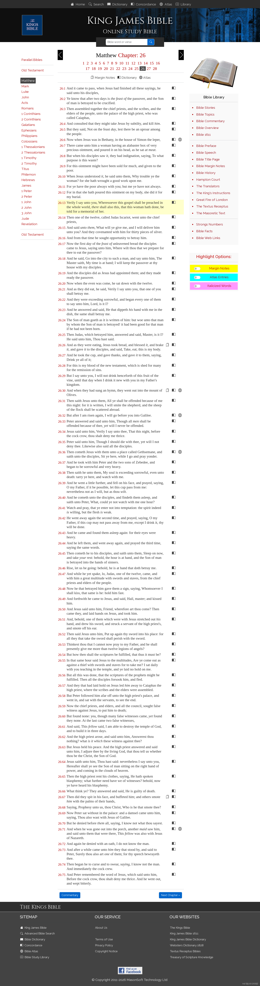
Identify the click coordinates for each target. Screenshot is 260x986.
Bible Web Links (208, 238)
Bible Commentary (210, 121)
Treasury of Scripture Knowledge (191, 957)
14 (145, 63)
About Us (101, 927)
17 (88, 68)
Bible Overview (207, 128)
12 (133, 63)
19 (100, 68)
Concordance (144, 4)
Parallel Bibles (31, 60)
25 (136, 68)
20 (106, 68)
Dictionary (117, 4)
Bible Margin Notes (210, 166)
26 (143, 68)
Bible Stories (205, 107)
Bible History (205, 173)
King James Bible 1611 (184, 933)
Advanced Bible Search (37, 933)
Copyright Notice (106, 951)
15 (152, 63)
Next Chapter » (170, 895)
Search (97, 4)
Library (184, 4)
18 (94, 68)
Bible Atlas (29, 951)
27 (149, 68)
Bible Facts (204, 231)
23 (124, 68)
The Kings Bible (180, 927)
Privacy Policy (104, 945)
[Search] (126, 42)
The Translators (208, 186)
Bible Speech (206, 152)
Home (78, 4)
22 (118, 68)
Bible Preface (206, 146)
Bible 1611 (203, 134)
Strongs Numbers (209, 224)
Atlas (166, 4)
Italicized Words (219, 286)
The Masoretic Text (210, 213)
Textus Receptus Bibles (185, 951)
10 (121, 63)
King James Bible (33, 927)
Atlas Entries (219, 277)
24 (130, 68)
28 (154, 68)
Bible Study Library (35, 957)
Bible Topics (205, 114)
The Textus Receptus (212, 206)
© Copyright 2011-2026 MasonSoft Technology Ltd (129, 980)
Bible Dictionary (33, 939)
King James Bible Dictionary (188, 939)
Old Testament (32, 70)
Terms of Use (104, 939)
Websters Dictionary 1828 (187, 945)
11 (127, 63)
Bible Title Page (208, 159)
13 (139, 63)
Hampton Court (208, 179)
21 (112, 68)
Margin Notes (219, 268)
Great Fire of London (212, 200)
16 (157, 63)
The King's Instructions (213, 193)
